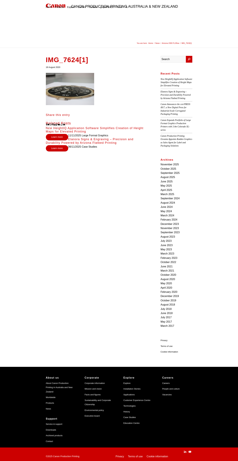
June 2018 (167, 313)
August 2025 (168, 177)
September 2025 (170, 173)
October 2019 (168, 300)
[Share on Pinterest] (52, 124)
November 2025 (170, 164)
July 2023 (166, 241)
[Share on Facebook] (46, 124)
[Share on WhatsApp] (50, 124)
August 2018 (168, 304)
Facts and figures (93, 394)
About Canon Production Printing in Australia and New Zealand (59, 387)
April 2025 (166, 190)
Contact (49, 441)
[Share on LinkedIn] (55, 124)
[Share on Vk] (58, 124)
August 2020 (168, 279)
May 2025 (166, 185)
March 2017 (167, 326)
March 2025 (167, 194)
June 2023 (167, 245)
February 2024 (169, 219)
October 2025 (168, 168)
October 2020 (168, 274)
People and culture (171, 389)
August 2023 (168, 236)
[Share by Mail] (64, 124)
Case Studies (129, 417)
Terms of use (167, 346)
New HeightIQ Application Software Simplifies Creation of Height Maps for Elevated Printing (176, 82)
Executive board (92, 416)
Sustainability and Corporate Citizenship (98, 402)
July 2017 (166, 317)
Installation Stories (131, 389)
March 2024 (167, 215)
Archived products (54, 435)
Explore (127, 383)
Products (50, 403)
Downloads (51, 430)
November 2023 (170, 228)
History (126, 411)
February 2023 (169, 258)
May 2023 (166, 249)
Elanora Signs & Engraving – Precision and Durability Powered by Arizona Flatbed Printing (90, 141)
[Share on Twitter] (48, 124)
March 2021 (167, 270)
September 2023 (170, 232)
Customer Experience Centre (136, 400)
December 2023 (170, 224)
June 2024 (167, 207)
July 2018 (166, 309)
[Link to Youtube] (189, 451)
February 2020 (169, 292)
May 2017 (166, 321)
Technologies (129, 406)
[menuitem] (49, 7)
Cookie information (169, 352)
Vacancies (167, 394)
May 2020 (166, 283)
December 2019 (170, 296)
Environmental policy (94, 410)
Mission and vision (93, 389)
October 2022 (168, 262)
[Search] (126, 7)
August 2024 (168, 202)
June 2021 (167, 266)
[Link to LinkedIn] (185, 451)
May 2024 (166, 211)
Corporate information (95, 383)
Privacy (164, 340)
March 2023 (167, 253)
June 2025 (167, 181)
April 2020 (166, 287)
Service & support (54, 424)
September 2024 (170, 198)
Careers (166, 383)
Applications (129, 394)
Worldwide (51, 397)
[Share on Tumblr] (56, 124)
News (48, 409)
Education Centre (131, 423)
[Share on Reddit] (61, 124)
